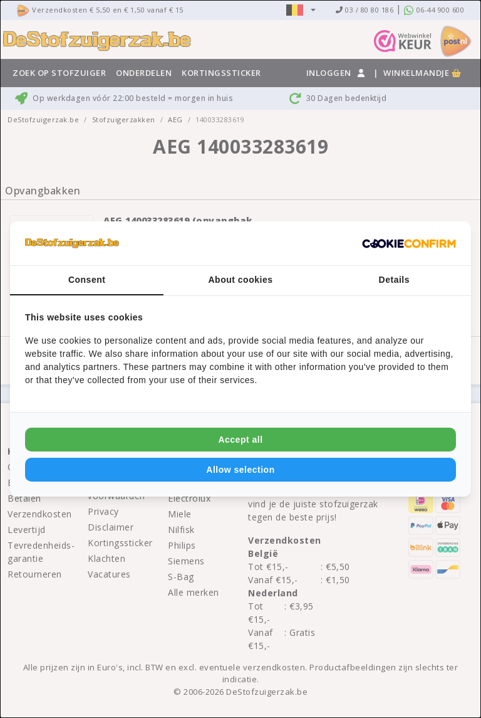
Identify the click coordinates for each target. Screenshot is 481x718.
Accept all (240, 440)
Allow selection (240, 470)
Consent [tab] (87, 280)
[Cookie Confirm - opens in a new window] (409, 243)
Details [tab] (394, 280)
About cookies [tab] (241, 280)
